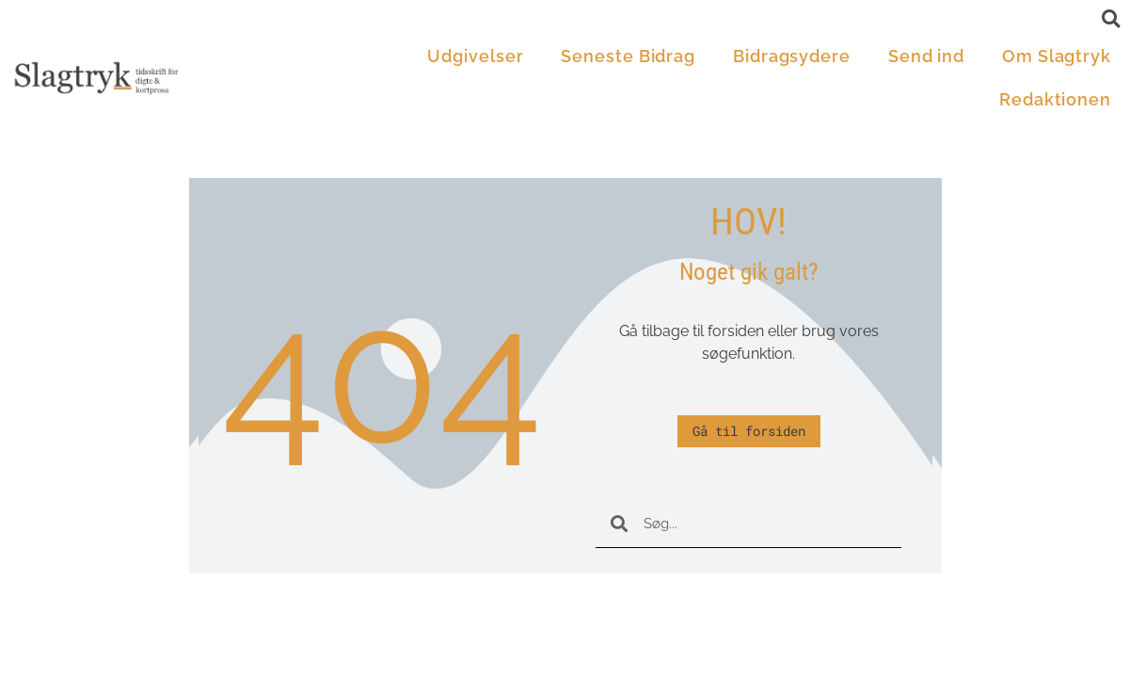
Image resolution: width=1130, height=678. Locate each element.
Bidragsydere (792, 56)
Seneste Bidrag (628, 56)
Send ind (926, 56)
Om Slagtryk (1056, 56)
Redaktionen (1055, 99)
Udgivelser (475, 56)
